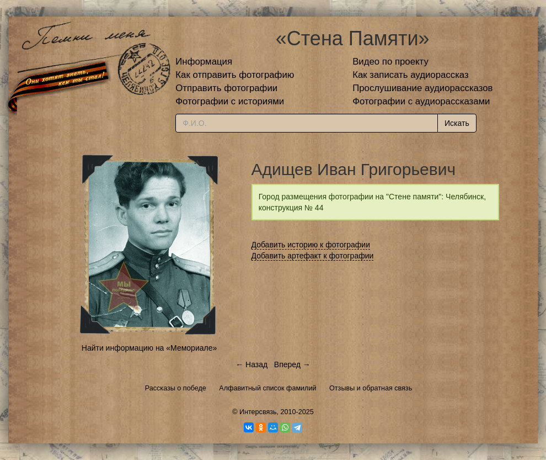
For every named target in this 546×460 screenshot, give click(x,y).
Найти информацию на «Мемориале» (149, 347)
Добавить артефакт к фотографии (312, 255)
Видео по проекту (390, 61)
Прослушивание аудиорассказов (422, 88)
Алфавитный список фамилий (267, 388)
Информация (203, 61)
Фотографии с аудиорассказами (421, 101)
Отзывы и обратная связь (370, 388)
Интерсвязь (258, 412)
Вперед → (292, 364)
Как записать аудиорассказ (410, 75)
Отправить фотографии (226, 88)
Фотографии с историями (229, 101)
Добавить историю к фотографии (311, 244)
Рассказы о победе (175, 388)
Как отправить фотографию (234, 75)
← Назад (251, 364)
